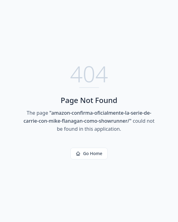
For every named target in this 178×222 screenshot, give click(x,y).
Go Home (89, 153)
